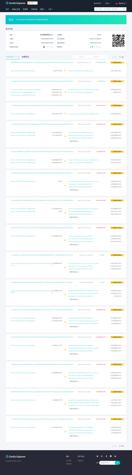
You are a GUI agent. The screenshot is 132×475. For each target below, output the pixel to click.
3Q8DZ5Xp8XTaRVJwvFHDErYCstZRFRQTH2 (80, 345)
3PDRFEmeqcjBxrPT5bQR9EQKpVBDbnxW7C (23, 92)
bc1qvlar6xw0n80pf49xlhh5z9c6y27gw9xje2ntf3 (83, 209)
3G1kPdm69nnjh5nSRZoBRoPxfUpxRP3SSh (80, 296)
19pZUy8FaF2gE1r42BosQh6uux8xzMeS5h (80, 351)
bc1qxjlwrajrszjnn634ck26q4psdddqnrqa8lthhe (83, 321)
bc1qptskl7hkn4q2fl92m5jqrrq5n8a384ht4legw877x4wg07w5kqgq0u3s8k (31, 291)
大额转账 (34, 9)
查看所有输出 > (74, 141)
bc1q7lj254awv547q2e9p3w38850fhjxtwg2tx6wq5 (83, 403)
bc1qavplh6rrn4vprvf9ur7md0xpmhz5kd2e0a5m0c (83, 89)
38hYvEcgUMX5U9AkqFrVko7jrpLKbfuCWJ (80, 241)
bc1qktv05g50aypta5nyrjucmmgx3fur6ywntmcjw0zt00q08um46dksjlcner (31, 264)
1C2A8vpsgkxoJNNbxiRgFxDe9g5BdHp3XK (80, 433)
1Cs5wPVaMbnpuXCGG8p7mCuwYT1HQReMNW (80, 427)
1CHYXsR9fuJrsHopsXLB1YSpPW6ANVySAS (80, 375)
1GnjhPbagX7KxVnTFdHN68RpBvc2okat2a (80, 132)
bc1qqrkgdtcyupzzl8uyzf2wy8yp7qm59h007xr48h (83, 114)
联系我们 (69, 464)
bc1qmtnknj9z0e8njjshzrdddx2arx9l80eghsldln (83, 160)
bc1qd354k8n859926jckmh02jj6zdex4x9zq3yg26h (83, 348)
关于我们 (69, 460)
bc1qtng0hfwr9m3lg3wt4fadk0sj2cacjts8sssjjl (83, 373)
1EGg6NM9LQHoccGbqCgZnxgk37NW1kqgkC (80, 318)
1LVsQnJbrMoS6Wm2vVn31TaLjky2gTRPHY (80, 236)
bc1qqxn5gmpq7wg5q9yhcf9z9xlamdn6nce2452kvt (83, 291)
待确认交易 (16, 9)
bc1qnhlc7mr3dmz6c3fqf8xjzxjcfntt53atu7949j (83, 263)
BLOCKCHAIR (48, 47)
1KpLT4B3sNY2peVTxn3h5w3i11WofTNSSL (23, 71)
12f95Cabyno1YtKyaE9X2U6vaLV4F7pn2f (80, 184)
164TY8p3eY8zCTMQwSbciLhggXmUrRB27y (80, 430)
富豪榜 (25, 9)
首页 (7, 9)
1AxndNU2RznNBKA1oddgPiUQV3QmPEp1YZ (80, 211)
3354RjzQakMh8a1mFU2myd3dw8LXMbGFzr (80, 187)
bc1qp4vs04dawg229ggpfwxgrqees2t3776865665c (83, 323)
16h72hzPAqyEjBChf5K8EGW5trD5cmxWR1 (80, 138)
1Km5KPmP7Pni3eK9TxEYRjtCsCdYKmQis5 (80, 135)
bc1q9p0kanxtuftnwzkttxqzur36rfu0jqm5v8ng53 (83, 405)
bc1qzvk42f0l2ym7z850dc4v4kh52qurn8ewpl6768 (83, 293)
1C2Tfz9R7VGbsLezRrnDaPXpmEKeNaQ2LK (80, 239)
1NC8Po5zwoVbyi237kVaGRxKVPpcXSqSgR (80, 378)
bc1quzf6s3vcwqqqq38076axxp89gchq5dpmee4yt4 (83, 400)
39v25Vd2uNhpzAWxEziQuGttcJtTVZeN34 (80, 269)
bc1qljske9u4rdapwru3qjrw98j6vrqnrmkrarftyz (83, 181)
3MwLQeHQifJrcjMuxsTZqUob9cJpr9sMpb (80, 266)
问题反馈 (80, 460)
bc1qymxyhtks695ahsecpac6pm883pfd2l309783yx (26, 89)
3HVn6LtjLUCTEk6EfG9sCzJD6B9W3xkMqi (80, 71)
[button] (119, 3)
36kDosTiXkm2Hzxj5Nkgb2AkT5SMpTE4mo (23, 95)
